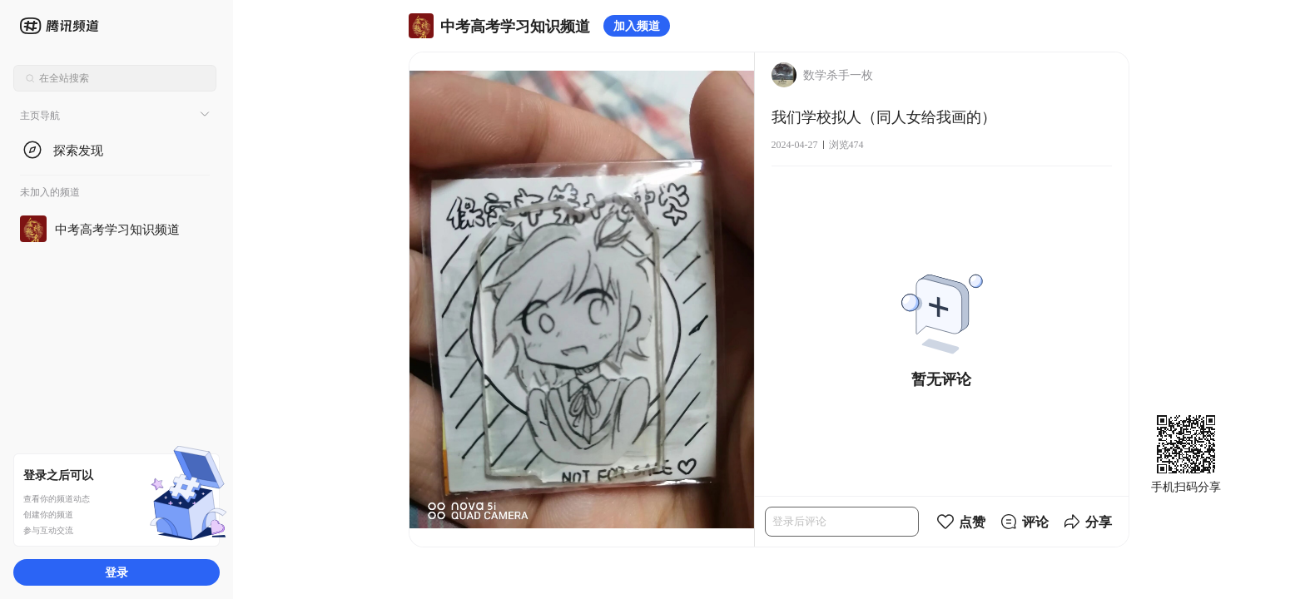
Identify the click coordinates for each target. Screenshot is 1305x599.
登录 (116, 572)
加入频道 (636, 25)
